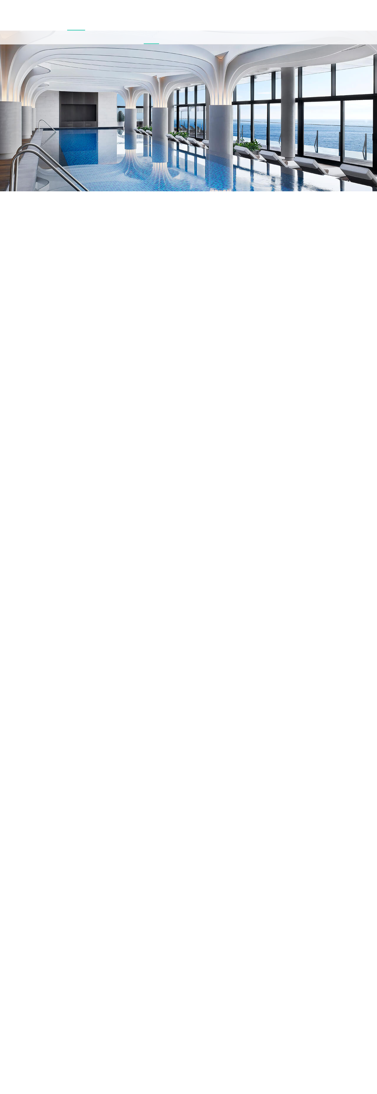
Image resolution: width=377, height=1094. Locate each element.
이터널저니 (124, 23)
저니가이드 (249, 23)
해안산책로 (167, 23)
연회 (210, 23)
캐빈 (12, 23)
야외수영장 (50, 23)
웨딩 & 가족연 (191, 23)
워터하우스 (28, 23)
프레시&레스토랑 (98, 23)
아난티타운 (146, 23)
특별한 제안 (227, 23)
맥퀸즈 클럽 (71, 23)
